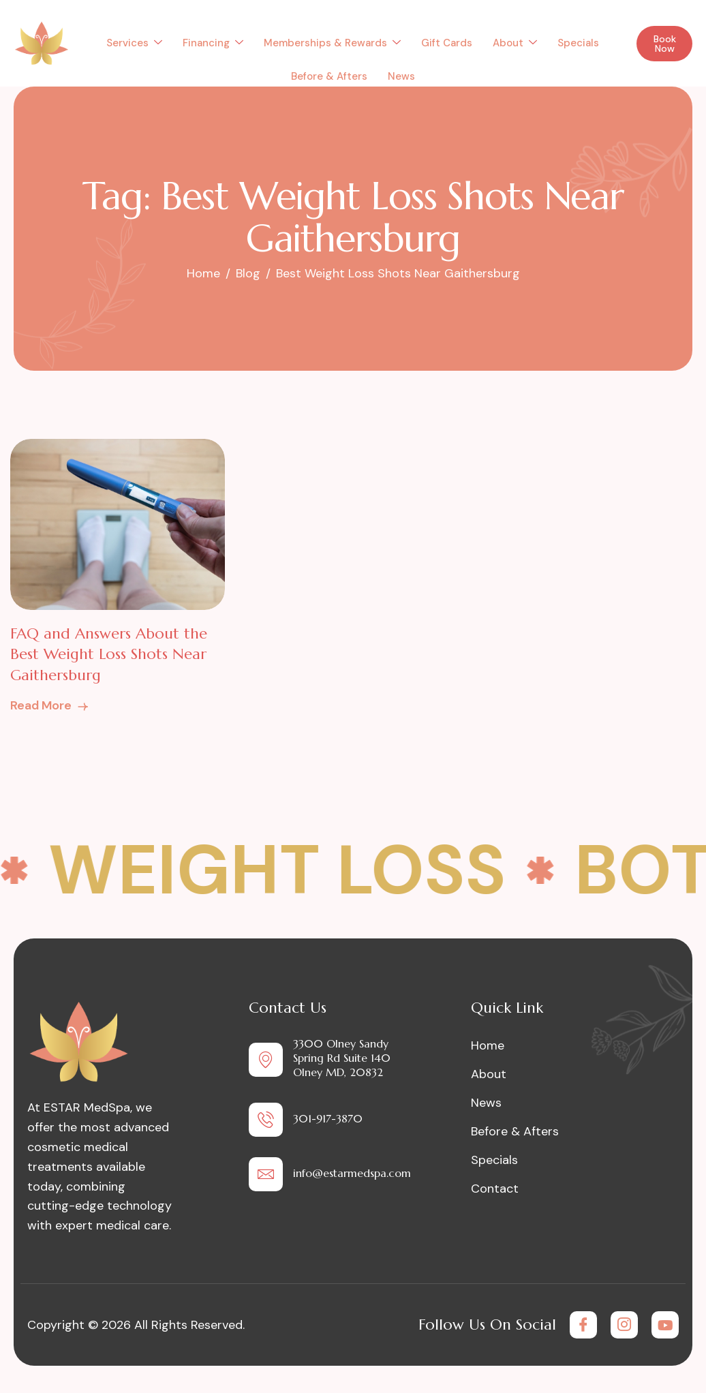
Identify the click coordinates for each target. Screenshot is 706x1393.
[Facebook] (583, 1324)
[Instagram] (624, 1324)
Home (487, 1045)
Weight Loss (291, 870)
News (401, 76)
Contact (495, 1188)
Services (134, 43)
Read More (50, 705)
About (515, 43)
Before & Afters (329, 76)
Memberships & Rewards (332, 43)
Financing (213, 43)
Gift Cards (446, 43)
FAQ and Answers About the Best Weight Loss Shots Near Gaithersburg (108, 654)
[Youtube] (665, 1324)
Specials (578, 43)
